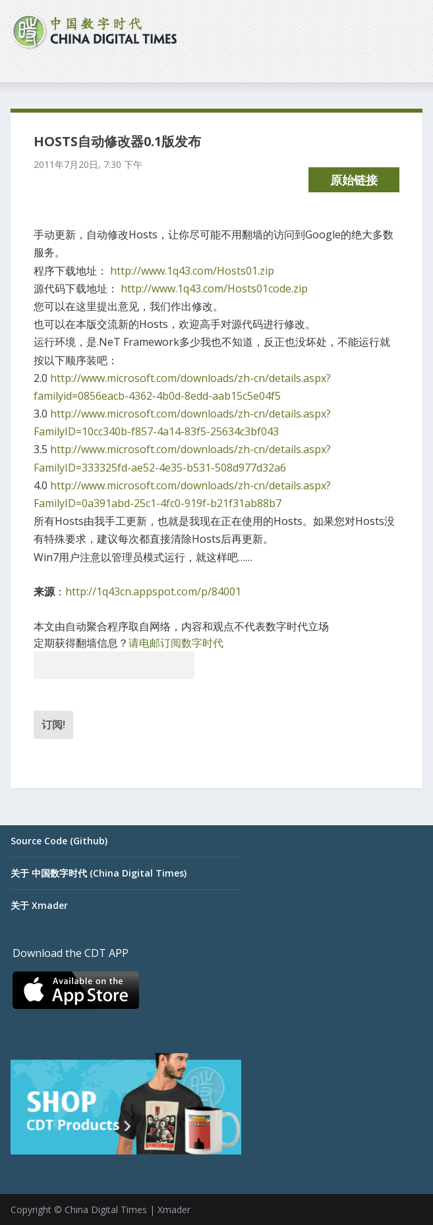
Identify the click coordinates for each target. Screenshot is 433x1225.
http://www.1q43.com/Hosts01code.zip (214, 288)
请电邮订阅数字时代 (176, 643)
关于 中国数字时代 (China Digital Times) (99, 873)
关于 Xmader (39, 905)
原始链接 (354, 180)
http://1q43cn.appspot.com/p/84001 (153, 591)
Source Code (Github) (59, 840)
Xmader (174, 1209)
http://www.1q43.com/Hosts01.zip (192, 270)
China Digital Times (106, 1209)
